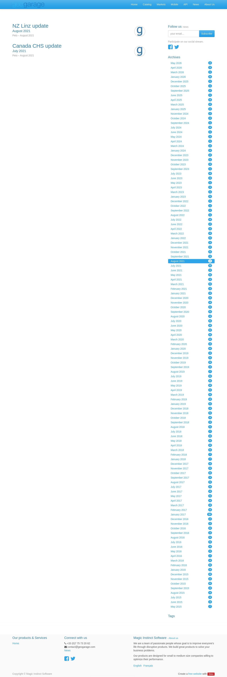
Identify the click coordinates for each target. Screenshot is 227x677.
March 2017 (191, 505)
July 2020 (191, 320)
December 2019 (191, 353)
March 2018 (191, 449)
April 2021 (191, 279)
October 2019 (191, 362)
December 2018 (191, 408)
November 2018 (191, 413)
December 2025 (191, 81)
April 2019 (191, 390)
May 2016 (191, 551)
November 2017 (191, 468)
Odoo (211, 674)
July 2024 (191, 127)
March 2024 (191, 145)
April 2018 (191, 445)
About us (173, 638)
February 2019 (191, 399)
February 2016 (191, 565)
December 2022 (191, 201)
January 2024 (191, 150)
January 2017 (191, 514)
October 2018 (191, 417)
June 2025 (191, 95)
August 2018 (191, 426)
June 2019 (191, 380)
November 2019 (191, 357)
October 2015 (191, 583)
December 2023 (191, 155)
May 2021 (191, 274)
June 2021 (191, 270)
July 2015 (191, 597)
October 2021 (191, 251)
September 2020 (191, 311)
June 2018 (191, 436)
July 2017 (191, 486)
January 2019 (191, 403)
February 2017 (191, 509)
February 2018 (191, 454)
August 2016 (191, 537)
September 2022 (191, 210)
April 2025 (191, 99)
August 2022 (191, 215)
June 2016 (191, 546)
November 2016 (191, 523)
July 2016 (191, 542)
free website (195, 673)
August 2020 (191, 316)
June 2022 (191, 224)
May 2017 (191, 496)
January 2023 (191, 196)
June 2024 (191, 132)
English (138, 665)
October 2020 (191, 307)
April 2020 (191, 334)
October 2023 (191, 164)
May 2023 (191, 182)
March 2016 (191, 560)
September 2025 (191, 90)
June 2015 (191, 601)
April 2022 (191, 228)
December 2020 (191, 297)
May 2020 (191, 330)
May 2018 (191, 440)
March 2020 (191, 339)
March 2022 (191, 233)
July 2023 (191, 173)
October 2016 (191, 528)
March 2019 (191, 394)
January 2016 (191, 569)
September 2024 (191, 122)
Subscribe (206, 33)
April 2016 (191, 555)
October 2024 (191, 118)
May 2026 (191, 62)
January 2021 (191, 293)
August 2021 (191, 261)
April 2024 (191, 141)
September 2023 (191, 168)
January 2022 (191, 238)
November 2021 (191, 247)
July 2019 (191, 376)
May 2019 (191, 385)
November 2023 (191, 159)
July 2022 (191, 219)
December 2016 (191, 519)
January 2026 (191, 76)
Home (15, 643)
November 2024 (191, 113)
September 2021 (191, 256)
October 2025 (191, 86)
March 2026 (191, 72)
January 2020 (191, 348)
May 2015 (191, 606)
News (67, 650)
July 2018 (191, 431)
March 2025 (191, 104)
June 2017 (191, 491)
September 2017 (191, 477)
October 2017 (191, 472)
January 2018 (191, 459)
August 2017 (191, 482)
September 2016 (191, 532)
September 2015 (191, 588)
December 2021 (191, 242)
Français (148, 665)
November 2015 (191, 578)
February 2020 (191, 343)
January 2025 (191, 109)
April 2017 (191, 500)
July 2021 (191, 265)
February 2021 (191, 288)
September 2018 (191, 422)
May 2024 (191, 136)
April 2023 (191, 187)
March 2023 (191, 191)
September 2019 (191, 367)
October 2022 (191, 205)
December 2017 (191, 463)
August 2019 (191, 371)
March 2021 (191, 284)
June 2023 (191, 178)
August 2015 (191, 592)
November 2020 (191, 302)
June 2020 (191, 325)
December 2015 (191, 574)
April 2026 (191, 67)
